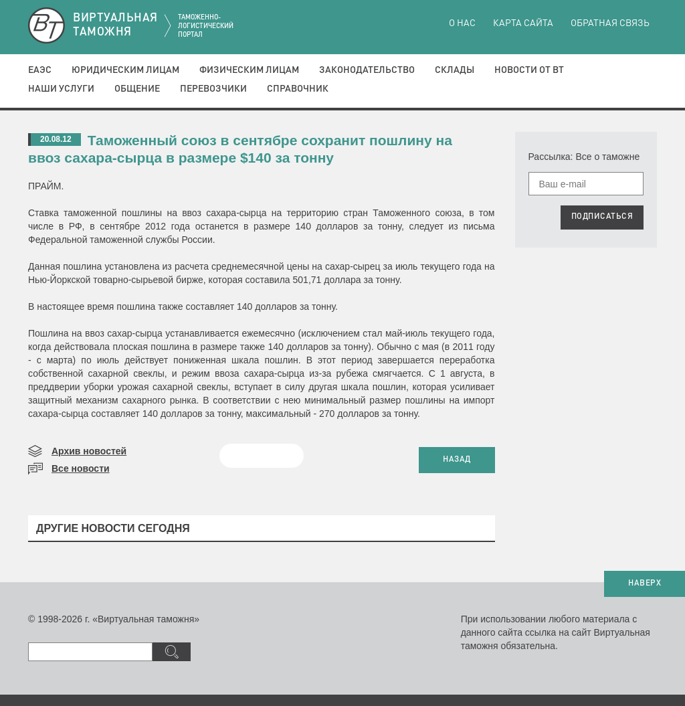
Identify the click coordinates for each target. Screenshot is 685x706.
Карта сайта (523, 23)
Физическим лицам (249, 70)
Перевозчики (213, 89)
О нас (462, 23)
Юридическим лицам (125, 70)
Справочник (297, 89)
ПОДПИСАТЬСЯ (602, 217)
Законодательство (367, 70)
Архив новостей (89, 451)
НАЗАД (457, 460)
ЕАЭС (40, 70)
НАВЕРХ (644, 584)
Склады (454, 70)
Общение (137, 89)
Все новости (81, 468)
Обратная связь (610, 23)
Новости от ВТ (529, 70)
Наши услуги (61, 89)
